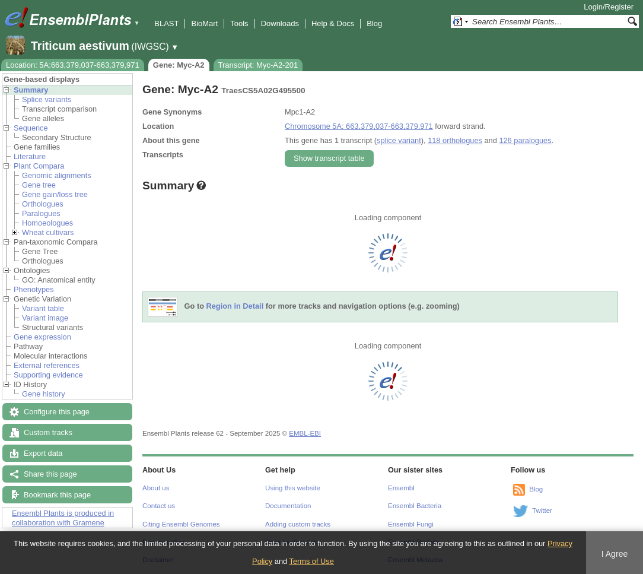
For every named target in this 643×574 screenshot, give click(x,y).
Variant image (45, 317)
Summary (31, 89)
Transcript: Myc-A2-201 (258, 65)
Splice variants (46, 99)
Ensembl (401, 487)
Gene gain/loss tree (55, 194)
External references (46, 365)
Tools (239, 23)
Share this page (50, 474)
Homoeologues (47, 222)
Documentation (288, 505)
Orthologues (42, 203)
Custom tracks (48, 432)
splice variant (399, 140)
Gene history (43, 393)
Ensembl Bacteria (414, 505)
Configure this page (57, 411)
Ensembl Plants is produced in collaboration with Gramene (63, 518)
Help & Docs (332, 23)
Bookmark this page (57, 494)
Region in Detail (235, 306)
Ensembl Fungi (411, 524)
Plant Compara (39, 165)
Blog (374, 23)
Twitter (542, 510)
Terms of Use (311, 561)
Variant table (43, 308)
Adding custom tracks (297, 524)
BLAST (166, 23)
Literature (30, 156)
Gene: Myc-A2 (179, 65)
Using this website (292, 487)
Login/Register (609, 6)
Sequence (31, 127)
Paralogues (41, 213)
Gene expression (42, 336)
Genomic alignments (56, 175)
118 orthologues (455, 140)
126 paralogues (525, 140)
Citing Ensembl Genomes (181, 524)
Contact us (158, 505)
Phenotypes (34, 289)
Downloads (280, 23)
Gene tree (39, 184)
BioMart (204, 23)
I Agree (614, 554)
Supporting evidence (48, 374)
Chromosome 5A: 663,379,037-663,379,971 (359, 126)
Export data (43, 453)
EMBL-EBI (305, 433)
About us (155, 487)
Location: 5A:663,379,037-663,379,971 (72, 65)
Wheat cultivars (48, 232)
